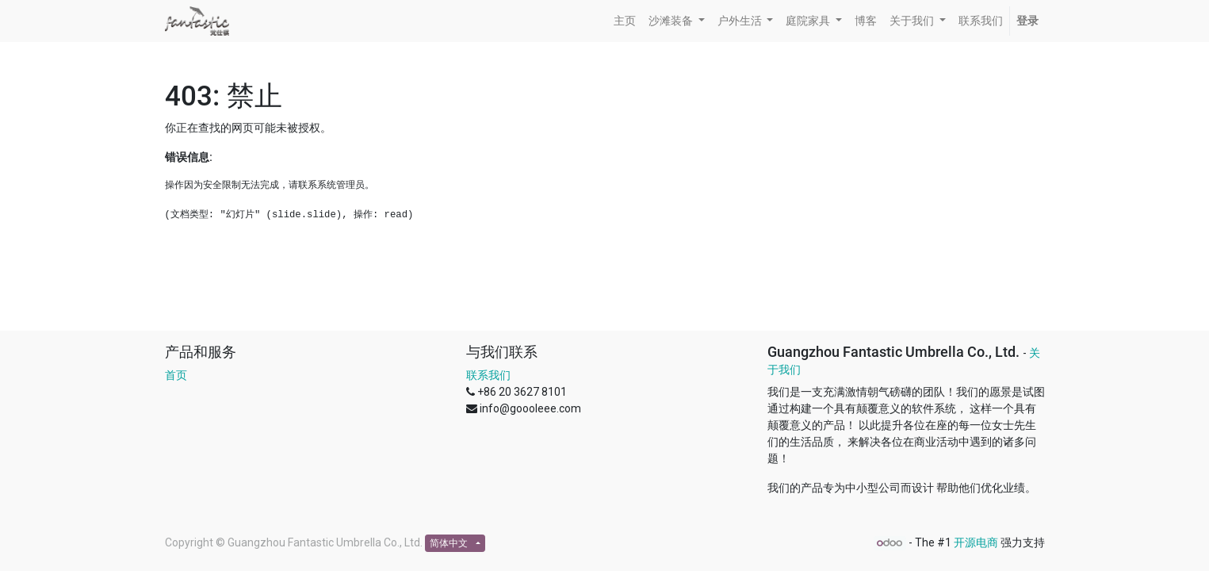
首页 (176, 375)
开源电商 (976, 542)
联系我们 (488, 375)
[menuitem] (624, 21)
